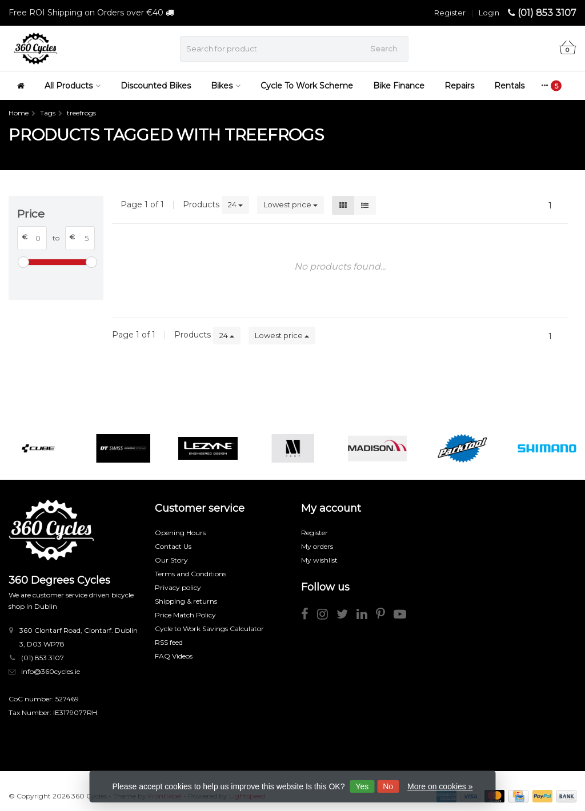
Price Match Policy (185, 615)
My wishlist (319, 560)
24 (235, 204)
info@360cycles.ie (50, 671)
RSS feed (169, 642)
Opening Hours (180, 532)
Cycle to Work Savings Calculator (209, 628)
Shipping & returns (186, 601)
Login (489, 12)
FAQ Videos (174, 656)
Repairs (459, 86)
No (388, 786)
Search (383, 48)
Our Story (171, 560)
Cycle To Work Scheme (307, 86)
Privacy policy (178, 587)
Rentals (509, 86)
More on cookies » (439, 786)
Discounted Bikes (156, 86)
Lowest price (290, 204)
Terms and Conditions (190, 573)
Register (450, 12)
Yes (361, 786)
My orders (317, 546)
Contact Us (173, 546)
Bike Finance (398, 86)
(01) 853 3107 (547, 12)
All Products (73, 86)
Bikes (226, 86)
